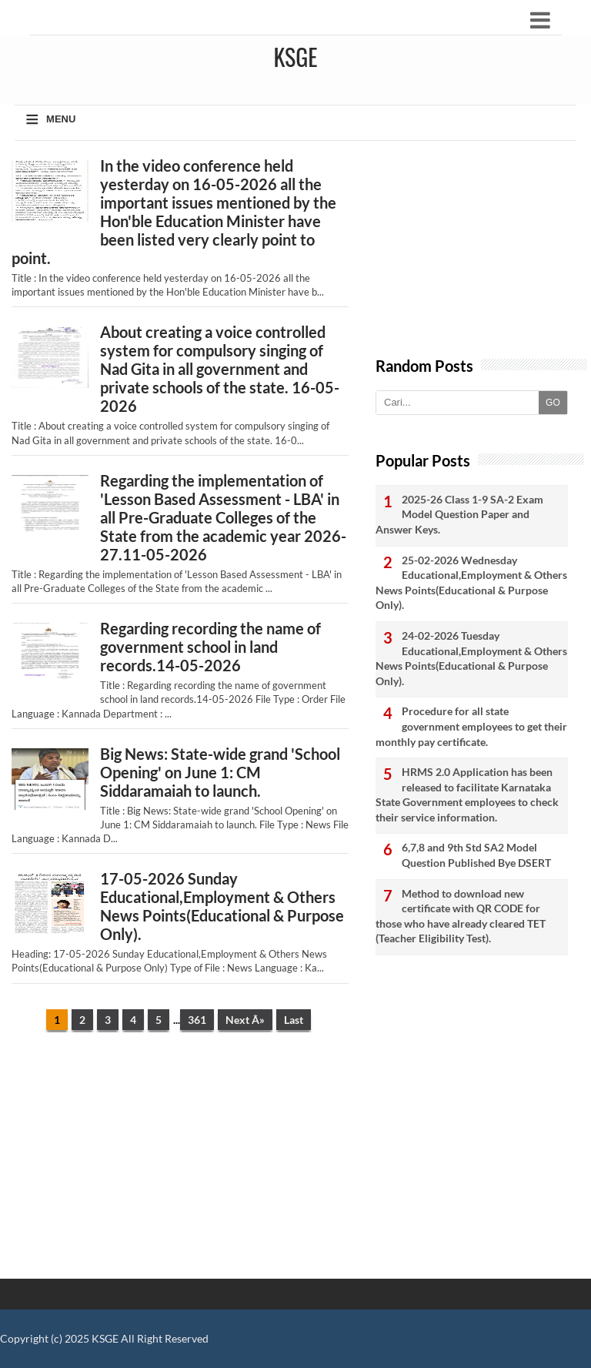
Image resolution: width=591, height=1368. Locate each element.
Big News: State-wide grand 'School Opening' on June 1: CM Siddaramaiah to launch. (220, 772)
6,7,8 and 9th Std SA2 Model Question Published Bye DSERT (476, 855)
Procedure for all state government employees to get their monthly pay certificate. (471, 726)
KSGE (105, 1338)
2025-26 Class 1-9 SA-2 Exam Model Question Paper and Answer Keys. (459, 514)
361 (197, 1019)
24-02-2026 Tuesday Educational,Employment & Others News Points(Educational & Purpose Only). (471, 658)
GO (553, 402)
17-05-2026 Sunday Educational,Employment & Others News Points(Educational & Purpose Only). (222, 906)
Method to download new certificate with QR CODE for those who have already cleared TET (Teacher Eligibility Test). (461, 916)
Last (293, 1019)
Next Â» (245, 1019)
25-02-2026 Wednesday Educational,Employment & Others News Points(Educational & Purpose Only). (471, 583)
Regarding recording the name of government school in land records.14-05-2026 (210, 646)
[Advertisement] (180, 1163)
